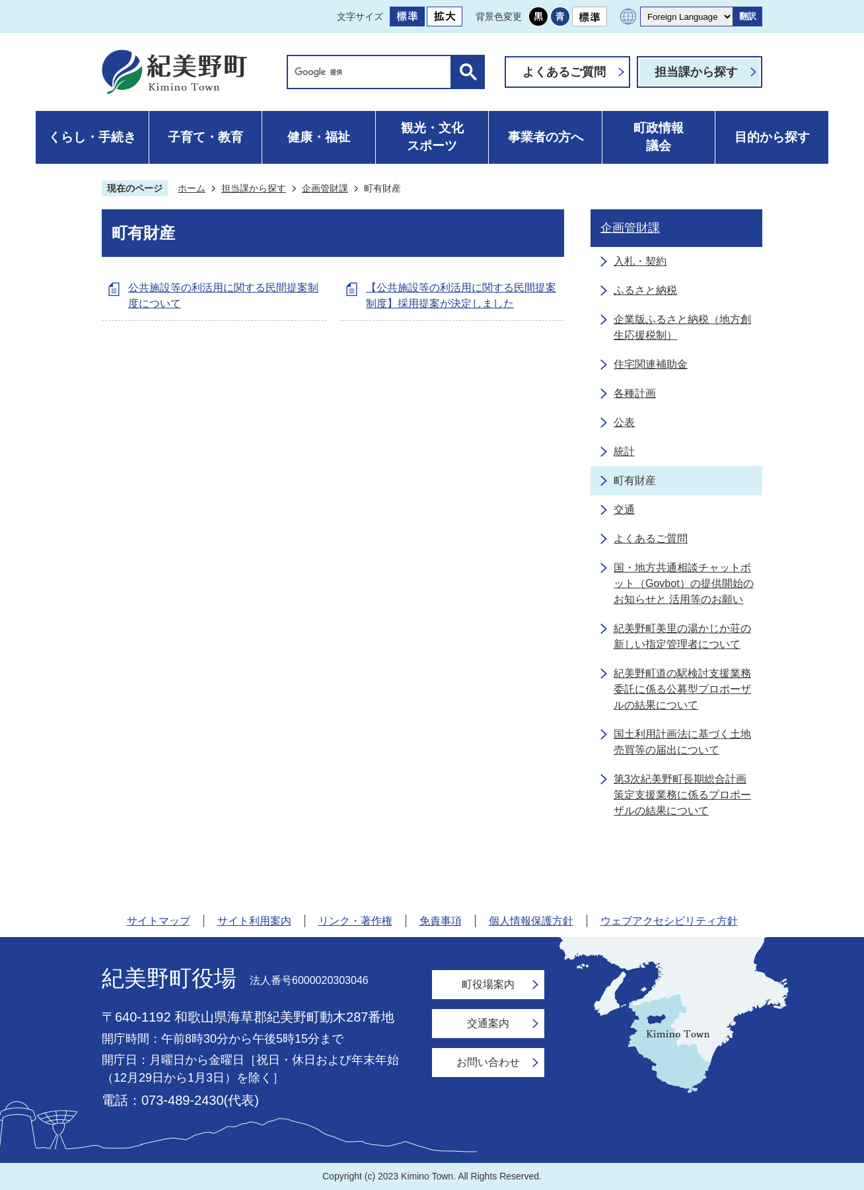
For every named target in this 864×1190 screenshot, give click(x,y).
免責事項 (440, 921)
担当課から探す (696, 72)
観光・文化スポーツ (432, 137)
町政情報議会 (658, 137)
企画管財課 (325, 188)
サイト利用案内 (254, 921)
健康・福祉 (318, 137)
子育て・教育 (205, 137)
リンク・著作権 (355, 921)
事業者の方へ (545, 137)
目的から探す (772, 137)
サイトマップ (158, 921)
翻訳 (747, 16)
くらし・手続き (92, 137)
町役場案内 (488, 984)
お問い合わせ (488, 1062)
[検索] (372, 72)
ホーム (191, 188)
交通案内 (488, 1023)
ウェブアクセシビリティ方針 (669, 921)
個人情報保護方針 (531, 921)
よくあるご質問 (564, 72)
